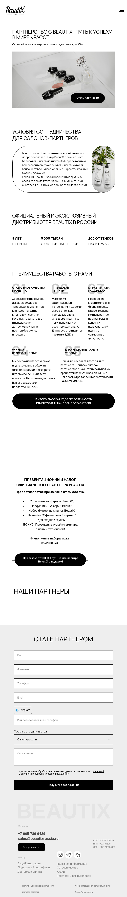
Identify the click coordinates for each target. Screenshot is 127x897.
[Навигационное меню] (121, 10)
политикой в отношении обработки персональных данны (61, 772)
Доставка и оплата (30, 871)
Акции (61, 871)
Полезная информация (72, 863)
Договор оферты (30, 892)
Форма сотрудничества (30, 731)
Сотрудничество (67, 867)
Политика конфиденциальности (38, 886)
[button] (31, 847)
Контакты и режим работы (74, 875)
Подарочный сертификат (34, 867)
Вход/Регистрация (29, 863)
